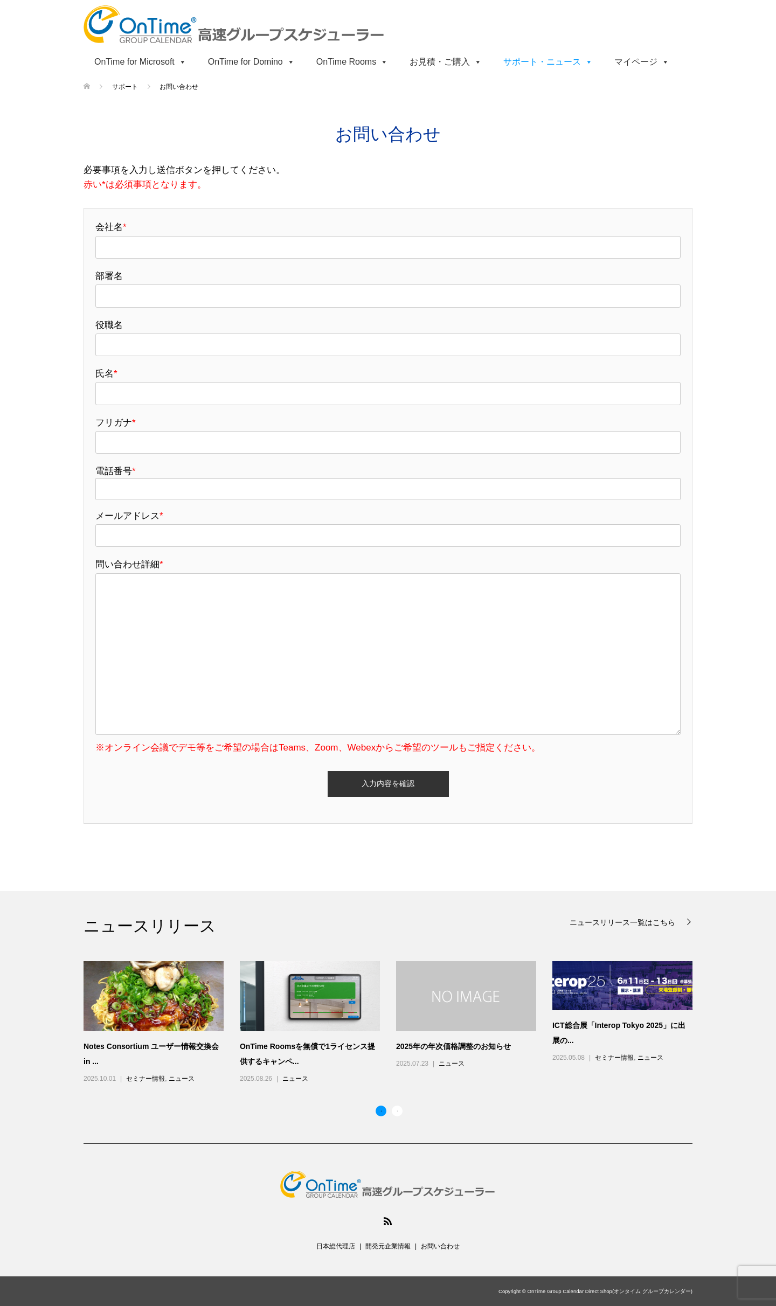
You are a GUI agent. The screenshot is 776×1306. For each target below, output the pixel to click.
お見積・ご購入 (446, 61)
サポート (126, 87)
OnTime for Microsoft (140, 61)
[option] (396, 1023)
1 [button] (381, 1111)
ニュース (182, 1078)
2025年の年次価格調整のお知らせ (453, 1046)
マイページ (641, 61)
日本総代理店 (335, 1246)
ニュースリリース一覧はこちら (623, 922)
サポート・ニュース (548, 61)
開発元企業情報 (388, 1246)
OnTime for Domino (251, 61)
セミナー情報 (145, 1078)
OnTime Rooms (352, 61)
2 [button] (397, 1111)
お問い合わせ (440, 1246)
